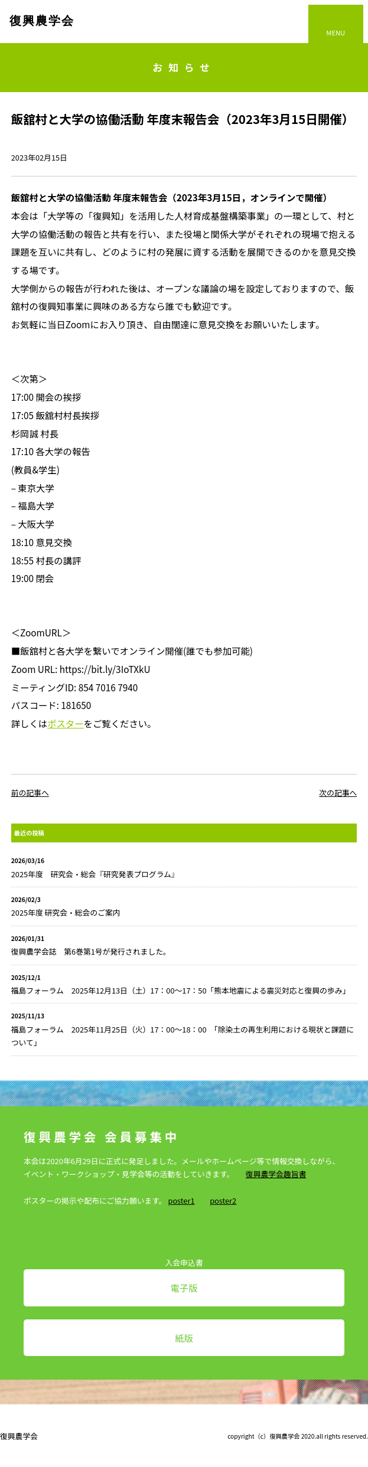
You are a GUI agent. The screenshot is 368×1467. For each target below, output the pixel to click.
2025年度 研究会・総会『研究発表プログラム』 (95, 874)
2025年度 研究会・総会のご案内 (66, 912)
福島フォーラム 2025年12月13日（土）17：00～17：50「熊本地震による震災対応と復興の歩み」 (180, 990)
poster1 (181, 1200)
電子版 (183, 1287)
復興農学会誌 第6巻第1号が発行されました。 (91, 951)
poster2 (223, 1200)
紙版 (184, 1337)
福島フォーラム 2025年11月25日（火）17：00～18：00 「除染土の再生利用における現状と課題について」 (182, 1036)
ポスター (65, 723)
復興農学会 (41, 20)
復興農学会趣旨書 (276, 1174)
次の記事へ (338, 792)
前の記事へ (30, 792)
